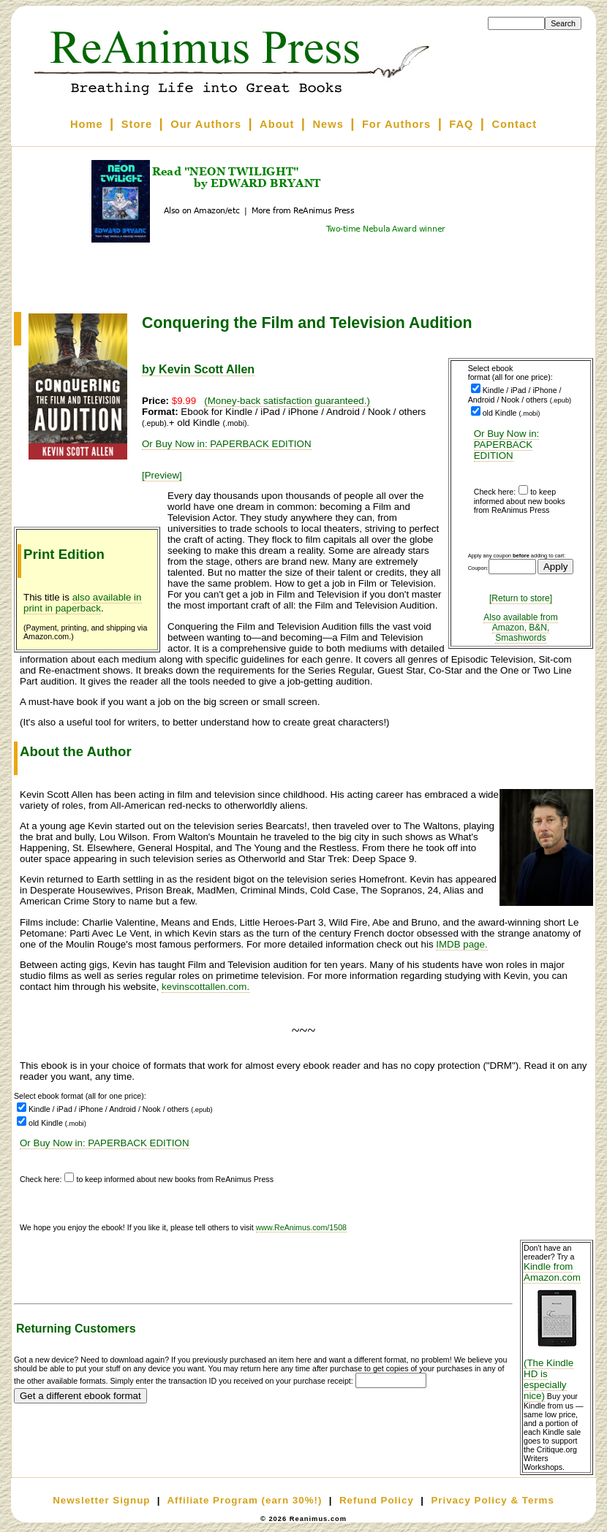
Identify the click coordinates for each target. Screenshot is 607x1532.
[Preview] (162, 475)
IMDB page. (461, 944)
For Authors (396, 124)
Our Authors (205, 124)
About (277, 124)
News (328, 124)
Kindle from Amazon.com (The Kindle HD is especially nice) (556, 1331)
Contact (515, 124)
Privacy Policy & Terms (492, 1500)
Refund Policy (376, 1500)
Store (136, 124)
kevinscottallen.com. (205, 986)
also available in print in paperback (82, 603)
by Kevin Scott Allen (198, 369)
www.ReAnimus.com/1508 (301, 1227)
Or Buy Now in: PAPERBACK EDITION (507, 444)
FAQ (461, 124)
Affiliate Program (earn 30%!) (244, 1500)
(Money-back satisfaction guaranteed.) (287, 400)
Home (86, 124)
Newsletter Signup (101, 1500)
